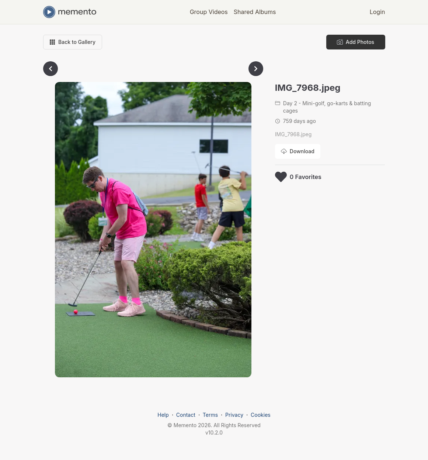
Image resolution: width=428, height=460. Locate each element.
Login (377, 12)
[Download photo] (297, 151)
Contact (185, 415)
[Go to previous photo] (50, 68)
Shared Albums (255, 12)
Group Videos (209, 12)
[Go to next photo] (255, 68)
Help (163, 415)
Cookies (261, 415)
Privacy (234, 415)
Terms (210, 415)
